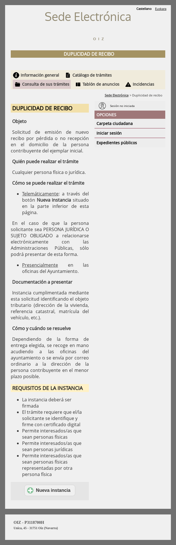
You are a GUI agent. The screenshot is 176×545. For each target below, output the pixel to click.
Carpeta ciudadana (114, 123)
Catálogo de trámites (92, 75)
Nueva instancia (48, 490)
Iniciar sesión (109, 133)
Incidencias (143, 84)
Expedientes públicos (116, 142)
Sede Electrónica (116, 95)
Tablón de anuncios (101, 84)
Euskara (160, 9)
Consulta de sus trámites (45, 84)
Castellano (144, 9)
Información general (40, 75)
